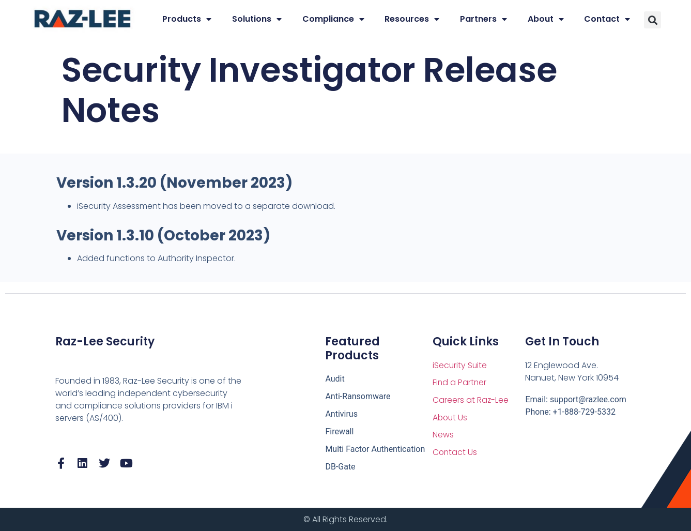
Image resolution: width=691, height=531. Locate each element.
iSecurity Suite (460, 365)
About (546, 19)
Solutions (257, 19)
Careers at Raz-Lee (471, 400)
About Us (451, 418)
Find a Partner (460, 383)
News (443, 436)
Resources (412, 19)
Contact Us (455, 453)
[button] (652, 19)
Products (186, 19)
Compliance (333, 19)
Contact (607, 19)
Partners (483, 19)
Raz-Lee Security (105, 341)
